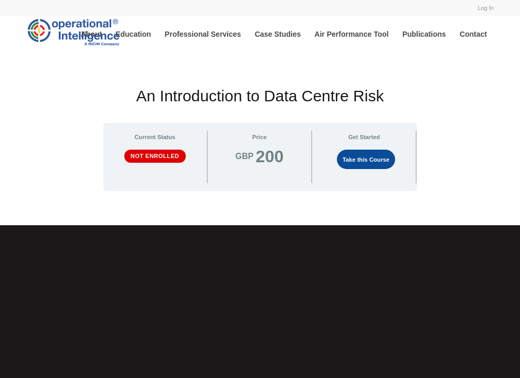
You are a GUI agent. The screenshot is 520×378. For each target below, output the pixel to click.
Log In (485, 8)
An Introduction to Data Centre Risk (260, 95)
